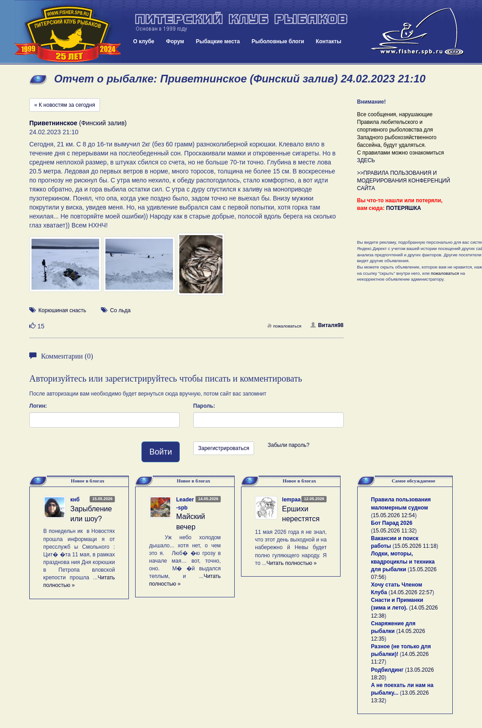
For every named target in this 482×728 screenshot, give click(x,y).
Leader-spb (185, 503)
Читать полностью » (291, 563)
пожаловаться (284, 325)
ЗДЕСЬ (366, 160)
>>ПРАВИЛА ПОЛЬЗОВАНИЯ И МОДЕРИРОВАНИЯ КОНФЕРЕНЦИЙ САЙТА (403, 180)
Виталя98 (327, 325)
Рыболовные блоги (277, 41)
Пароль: (204, 406)
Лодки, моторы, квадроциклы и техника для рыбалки (403, 561)
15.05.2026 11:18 (415, 546)
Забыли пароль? (288, 445)
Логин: (38, 406)
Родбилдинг (387, 670)
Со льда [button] (120, 310)
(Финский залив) (78, 123)
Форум (175, 41)
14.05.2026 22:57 (411, 592)
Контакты (328, 41)
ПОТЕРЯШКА (403, 208)
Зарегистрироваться (223, 448)
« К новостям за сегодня (64, 105)
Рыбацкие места (218, 41)
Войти (160, 451)
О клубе (144, 41)
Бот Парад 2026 (392, 523)
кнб (75, 499)
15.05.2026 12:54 (394, 515)
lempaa (291, 499)
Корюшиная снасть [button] (62, 310)
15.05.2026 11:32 (394, 531)
